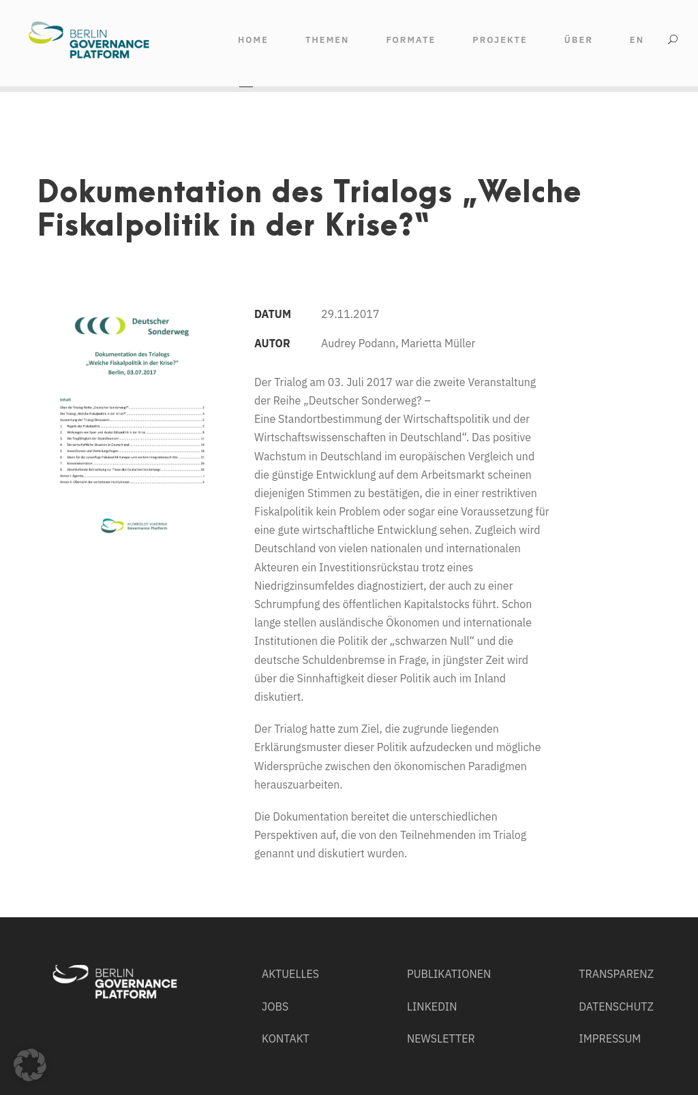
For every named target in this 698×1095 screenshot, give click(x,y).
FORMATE (411, 40)
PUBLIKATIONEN (449, 974)
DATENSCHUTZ (616, 1006)
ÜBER (578, 40)
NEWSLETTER (441, 1038)
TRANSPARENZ (616, 974)
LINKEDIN (432, 1006)
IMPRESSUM (610, 1038)
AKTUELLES (290, 974)
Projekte (500, 40)
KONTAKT (285, 1038)
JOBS (275, 1006)
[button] (30, 1065)
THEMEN (327, 40)
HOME (253, 40)
